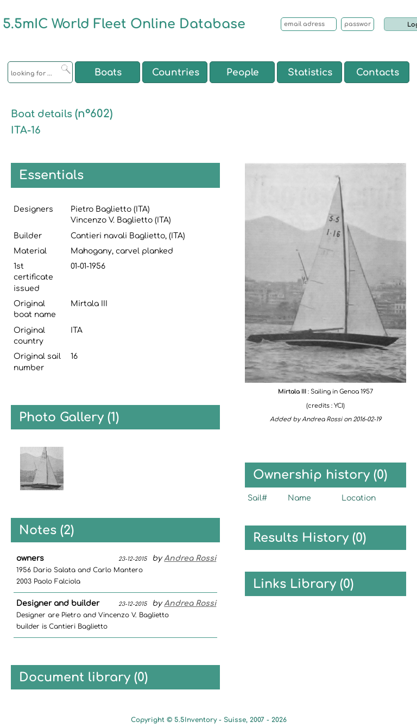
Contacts (377, 72)
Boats (108, 72)
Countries (175, 72)
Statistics (310, 72)
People (242, 72)
